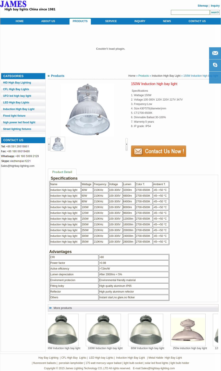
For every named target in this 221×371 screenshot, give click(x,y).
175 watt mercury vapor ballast (104, 363)
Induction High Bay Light (18, 109)
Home (131, 75)
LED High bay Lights (101, 357)
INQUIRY (139, 21)
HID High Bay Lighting (17, 82)
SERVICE (111, 21)
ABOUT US (48, 21)
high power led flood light (19, 122)
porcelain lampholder (70, 363)
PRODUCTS (80, 21)
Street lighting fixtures (17, 129)
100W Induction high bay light (112, 348)
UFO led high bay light (17, 95)
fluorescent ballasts (44, 363)
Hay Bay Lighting (48, 357)
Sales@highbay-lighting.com (17, 165)
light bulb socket (133, 363)
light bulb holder (179, 363)
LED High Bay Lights (16, 102)
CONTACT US (197, 21)
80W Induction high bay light (154, 348)
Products (143, 75)
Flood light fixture (14, 115)
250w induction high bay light (197, 348)
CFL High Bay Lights (16, 89)
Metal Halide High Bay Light (165, 357)
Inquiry (215, 5)
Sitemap (202, 5)
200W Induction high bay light (69, 348)
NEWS (167, 21)
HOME (20, 21)
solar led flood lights (156, 363)
